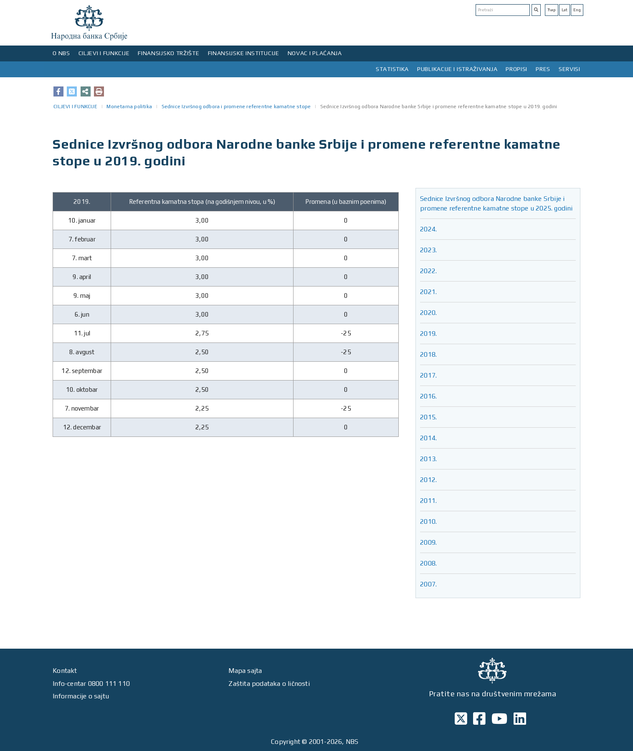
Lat (564, 10)
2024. (428, 229)
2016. (428, 396)
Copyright (285, 742)
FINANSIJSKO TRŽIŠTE (168, 53)
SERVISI (569, 69)
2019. (428, 333)
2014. (428, 438)
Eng (577, 10)
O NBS (61, 53)
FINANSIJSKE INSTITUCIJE (243, 53)
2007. (428, 584)
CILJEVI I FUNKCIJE (104, 53)
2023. (428, 250)
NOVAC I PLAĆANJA (315, 53)
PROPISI (516, 69)
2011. (428, 501)
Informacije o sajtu (81, 696)
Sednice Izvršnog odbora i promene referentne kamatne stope (236, 106)
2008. (428, 563)
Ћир (551, 10)
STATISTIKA (392, 69)
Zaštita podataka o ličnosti (268, 684)
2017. (428, 375)
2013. (428, 459)
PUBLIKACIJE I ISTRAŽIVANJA (457, 69)
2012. (428, 480)
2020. (428, 313)
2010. (428, 521)
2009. (428, 542)
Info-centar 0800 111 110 (91, 684)
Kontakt (65, 671)
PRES (543, 69)
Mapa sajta (245, 671)
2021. (428, 292)
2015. (428, 417)
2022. (428, 271)
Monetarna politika (129, 106)
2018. (428, 354)
